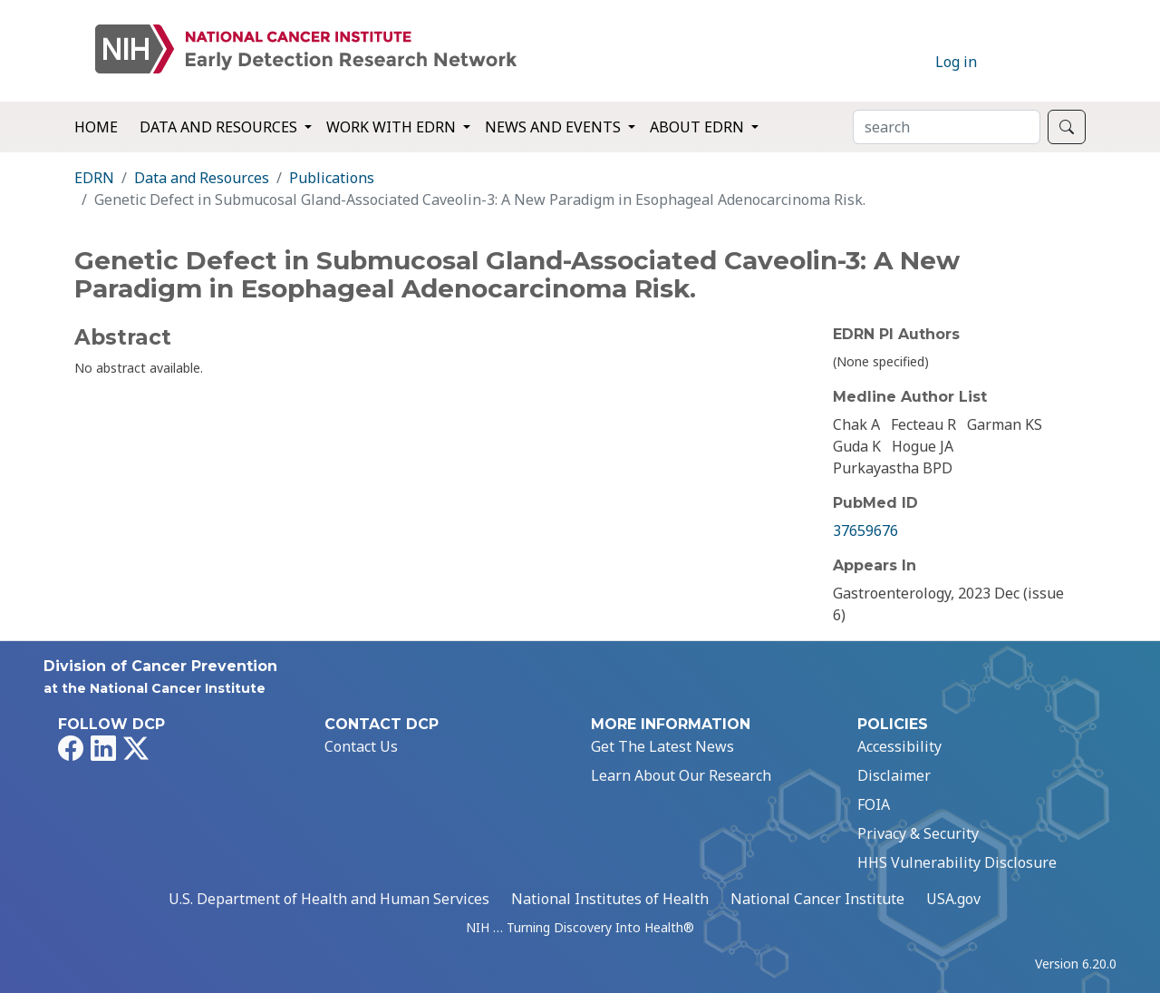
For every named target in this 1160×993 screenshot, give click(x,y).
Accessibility (899, 746)
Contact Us (361, 746)
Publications (331, 178)
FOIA (873, 804)
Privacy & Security (918, 833)
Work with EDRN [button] (392, 127)
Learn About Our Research (681, 775)
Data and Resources (201, 178)
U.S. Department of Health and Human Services (329, 899)
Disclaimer (894, 775)
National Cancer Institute (817, 899)
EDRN (94, 178)
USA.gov (953, 899)
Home (96, 127)
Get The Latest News (662, 746)
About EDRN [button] (699, 127)
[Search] (946, 127)
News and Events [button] (554, 127)
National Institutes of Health (610, 899)
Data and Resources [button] (220, 127)
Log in (956, 62)
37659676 (865, 530)
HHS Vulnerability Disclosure (957, 862)
